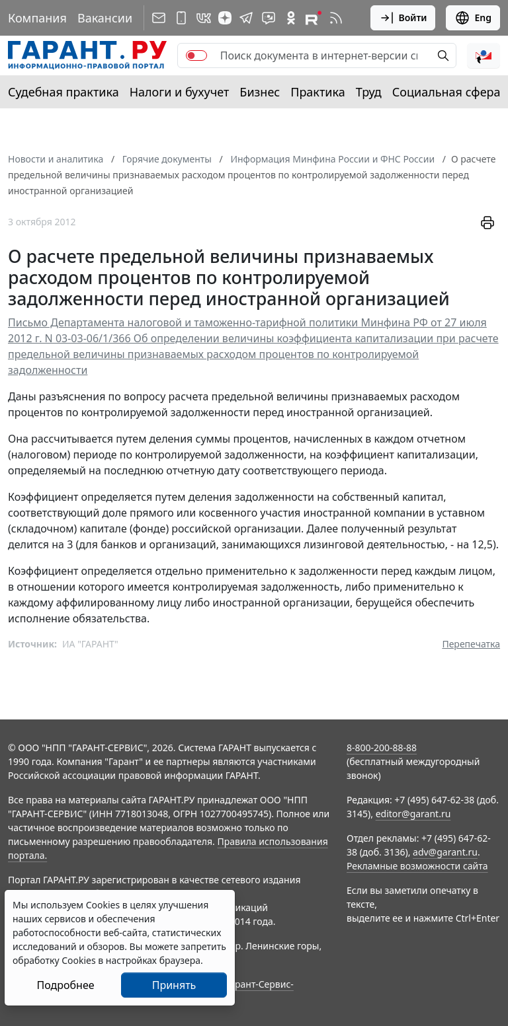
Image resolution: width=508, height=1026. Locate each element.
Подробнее (65, 985)
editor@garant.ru (413, 813)
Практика (317, 92)
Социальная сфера (446, 92)
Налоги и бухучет (180, 92)
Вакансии (104, 18)
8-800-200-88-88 (382, 747)
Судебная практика (63, 92)
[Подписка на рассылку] (159, 18)
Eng (472, 18)
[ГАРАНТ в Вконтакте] (204, 18)
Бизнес (259, 92)
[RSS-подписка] (336, 18)
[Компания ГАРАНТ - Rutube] (313, 18)
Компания (37, 18)
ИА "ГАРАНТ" (90, 644)
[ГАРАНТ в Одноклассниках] (291, 18)
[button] (483, 55)
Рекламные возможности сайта (417, 866)
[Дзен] (225, 17)
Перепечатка (471, 644)
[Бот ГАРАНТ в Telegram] (268, 18)
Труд (369, 92)
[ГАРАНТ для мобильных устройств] (181, 18)
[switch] (196, 55)
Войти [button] (403, 18)
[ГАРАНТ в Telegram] (246, 18)
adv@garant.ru (445, 852)
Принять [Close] (174, 985)
